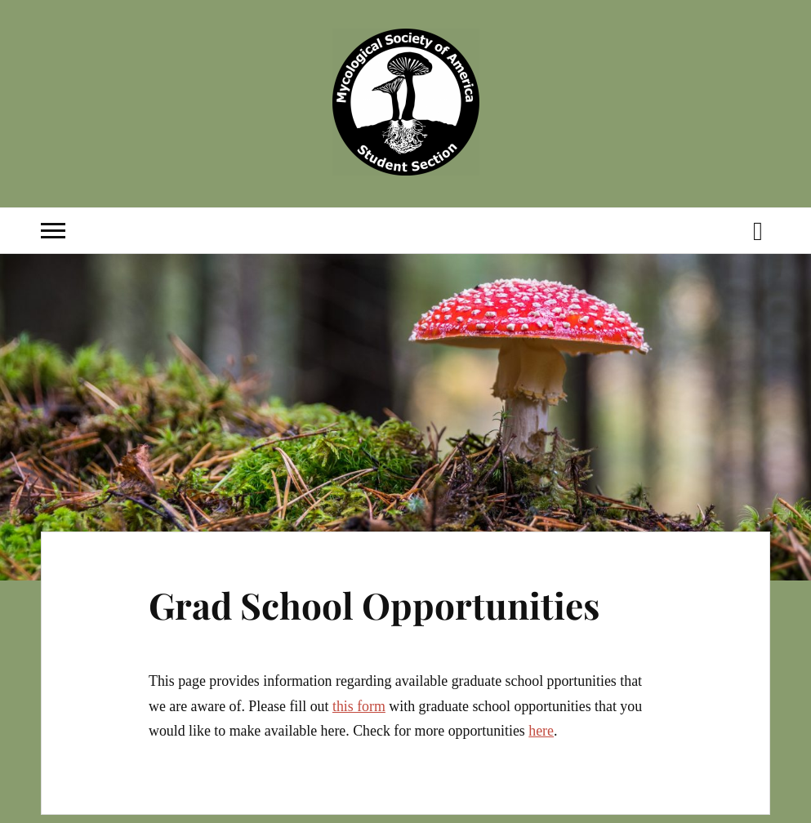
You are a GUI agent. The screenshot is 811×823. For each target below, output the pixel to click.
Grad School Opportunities (374, 605)
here (541, 731)
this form (358, 706)
